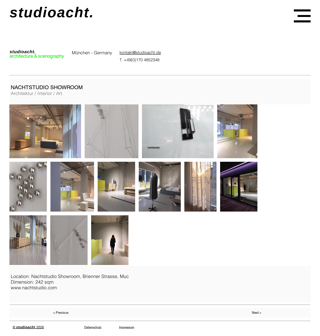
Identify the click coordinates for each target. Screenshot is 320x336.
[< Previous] (61, 312)
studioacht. (52, 12)
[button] (302, 15)
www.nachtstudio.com (34, 287)
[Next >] (256, 312)
